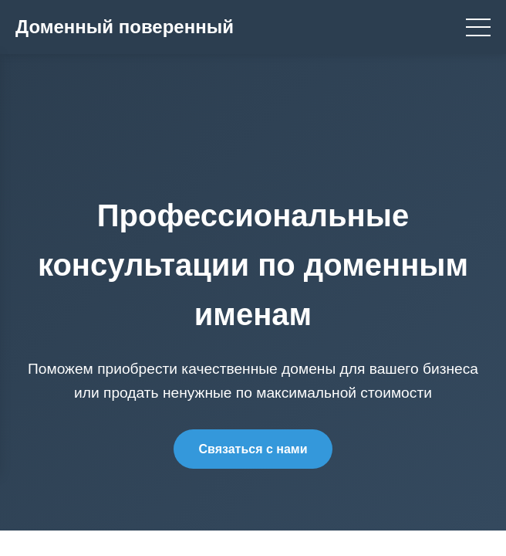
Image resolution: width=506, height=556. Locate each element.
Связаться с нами (252, 449)
